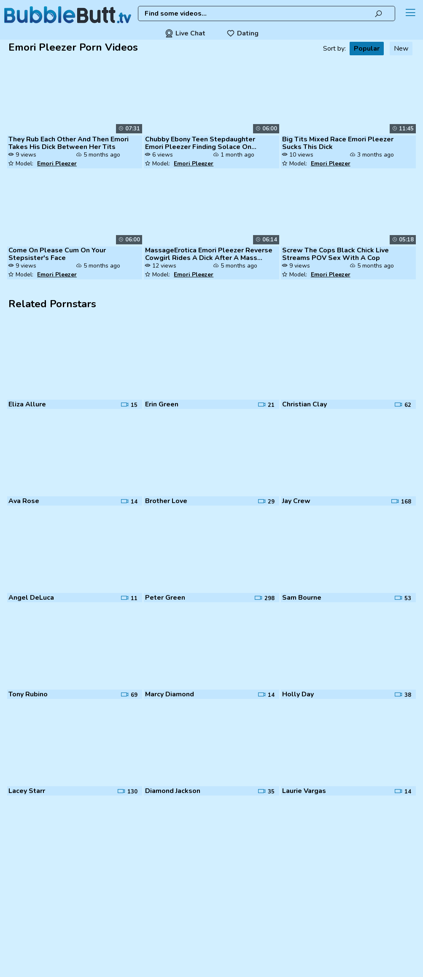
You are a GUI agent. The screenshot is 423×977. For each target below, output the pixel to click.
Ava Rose (23, 501)
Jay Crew (296, 501)
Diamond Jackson (172, 791)
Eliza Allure (27, 404)
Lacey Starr (26, 791)
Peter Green (165, 597)
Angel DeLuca (31, 597)
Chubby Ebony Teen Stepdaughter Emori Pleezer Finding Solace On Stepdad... (200, 143)
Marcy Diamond (169, 694)
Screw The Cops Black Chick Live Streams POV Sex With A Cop (335, 254)
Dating (242, 33)
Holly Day (298, 694)
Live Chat (185, 33)
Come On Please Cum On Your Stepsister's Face (57, 254)
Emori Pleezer (57, 164)
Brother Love (166, 501)
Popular (367, 48)
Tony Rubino (28, 694)
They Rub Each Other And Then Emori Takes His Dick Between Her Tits (68, 143)
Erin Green (161, 404)
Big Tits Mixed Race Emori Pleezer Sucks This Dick (337, 143)
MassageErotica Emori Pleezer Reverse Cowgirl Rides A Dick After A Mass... (208, 254)
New (401, 48)
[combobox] (266, 13)
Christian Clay (304, 404)
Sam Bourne (301, 597)
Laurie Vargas (304, 791)
